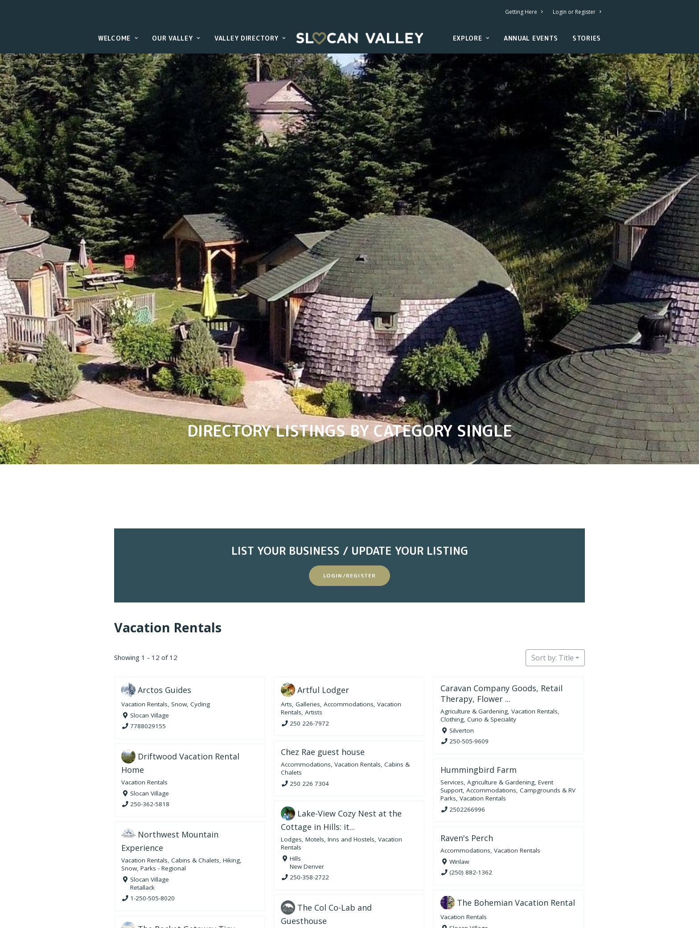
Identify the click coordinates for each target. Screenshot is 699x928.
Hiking (231, 796)
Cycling (200, 640)
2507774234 (307, 907)
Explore (471, 38)
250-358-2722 (309, 813)
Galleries (308, 640)
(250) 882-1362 (470, 808)
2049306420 (148, 912)
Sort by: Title (552, 593)
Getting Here (524, 12)
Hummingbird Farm (478, 705)
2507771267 (467, 874)
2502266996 (467, 745)
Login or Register (577, 12)
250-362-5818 (149, 740)
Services (452, 718)
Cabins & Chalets (195, 796)
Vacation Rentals (168, 563)
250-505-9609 (469, 677)
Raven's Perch (466, 773)
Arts (286, 640)
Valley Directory (250, 38)
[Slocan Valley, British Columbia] (360, 38)
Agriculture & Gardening (474, 647)
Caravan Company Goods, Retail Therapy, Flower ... (501, 629)
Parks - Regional (163, 804)
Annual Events (531, 38)
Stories (586, 38)
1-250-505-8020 (152, 834)
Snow (179, 640)
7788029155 (148, 662)
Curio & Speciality (491, 655)
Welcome (118, 38)
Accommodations (349, 640)
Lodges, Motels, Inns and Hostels (327, 775)
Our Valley (176, 38)
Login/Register (349, 511)
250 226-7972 (309, 659)
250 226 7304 (309, 719)
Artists (313, 648)
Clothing (452, 655)
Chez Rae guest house (323, 687)
